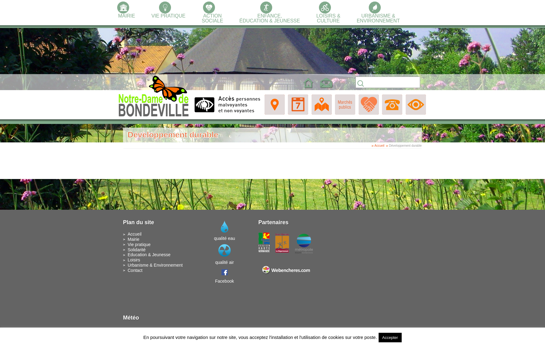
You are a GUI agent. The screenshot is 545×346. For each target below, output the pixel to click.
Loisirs (134, 259)
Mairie (133, 239)
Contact (135, 270)
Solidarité (136, 249)
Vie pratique (139, 244)
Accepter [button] (390, 337)
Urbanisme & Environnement (155, 265)
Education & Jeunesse (149, 254)
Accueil (379, 145)
